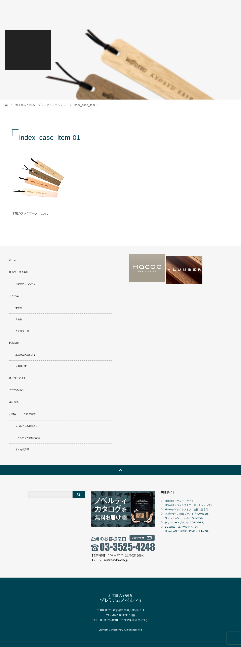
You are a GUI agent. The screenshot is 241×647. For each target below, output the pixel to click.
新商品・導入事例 (18, 272)
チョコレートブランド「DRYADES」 (185, 522)
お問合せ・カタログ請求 (22, 414)
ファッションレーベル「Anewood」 (184, 518)
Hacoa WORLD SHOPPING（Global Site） (188, 531)
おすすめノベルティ (25, 284)
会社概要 (14, 402)
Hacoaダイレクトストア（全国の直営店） (188, 509)
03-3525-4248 (109, 620)
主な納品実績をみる (25, 354)
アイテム (14, 295)
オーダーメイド (17, 377)
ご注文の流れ (16, 390)
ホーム (12, 260)
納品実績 (14, 342)
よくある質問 (22, 449)
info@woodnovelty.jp (116, 560)
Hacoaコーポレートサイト (179, 500)
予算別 (18, 307)
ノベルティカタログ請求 (27, 437)
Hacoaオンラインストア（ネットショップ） (189, 505)
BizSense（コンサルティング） (182, 526)
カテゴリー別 (22, 331)
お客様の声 (21, 366)
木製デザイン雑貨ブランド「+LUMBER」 (187, 513)
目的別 (18, 319)
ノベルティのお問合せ (26, 426)
